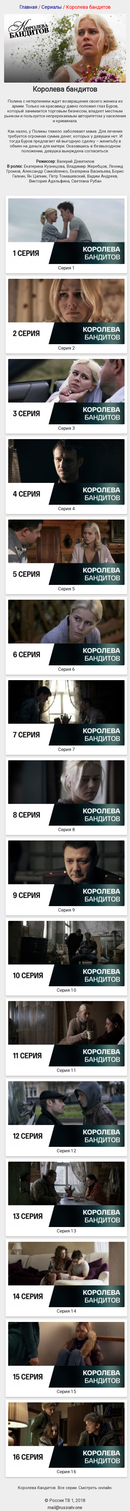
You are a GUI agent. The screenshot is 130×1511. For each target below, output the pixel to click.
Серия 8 (66, 826)
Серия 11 (66, 1067)
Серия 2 (66, 345)
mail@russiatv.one (65, 1507)
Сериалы (51, 7)
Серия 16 (66, 1468)
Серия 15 (66, 1388)
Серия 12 (66, 1147)
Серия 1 (66, 265)
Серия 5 (66, 586)
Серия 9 (66, 907)
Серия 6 (66, 666)
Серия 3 (66, 425)
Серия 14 (66, 1308)
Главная (28, 7)
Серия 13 (66, 1228)
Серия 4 (66, 505)
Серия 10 (66, 987)
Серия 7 (66, 746)
